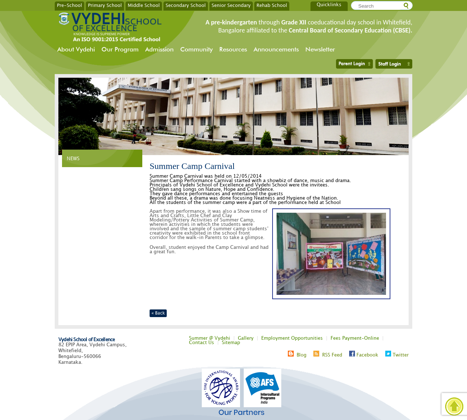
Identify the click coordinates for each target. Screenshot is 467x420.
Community (196, 49)
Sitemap (231, 342)
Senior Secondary (231, 5)
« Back (158, 313)
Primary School (105, 5)
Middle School (144, 5)
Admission (159, 49)
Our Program (120, 49)
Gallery (246, 338)
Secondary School (186, 5)
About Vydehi (76, 49)
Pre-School (69, 5)
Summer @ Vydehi (209, 338)
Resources (233, 49)
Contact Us (201, 342)
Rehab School (271, 5)
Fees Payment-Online (355, 338)
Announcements (276, 49)
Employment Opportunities (292, 338)
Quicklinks (329, 5)
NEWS (73, 159)
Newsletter (320, 49)
